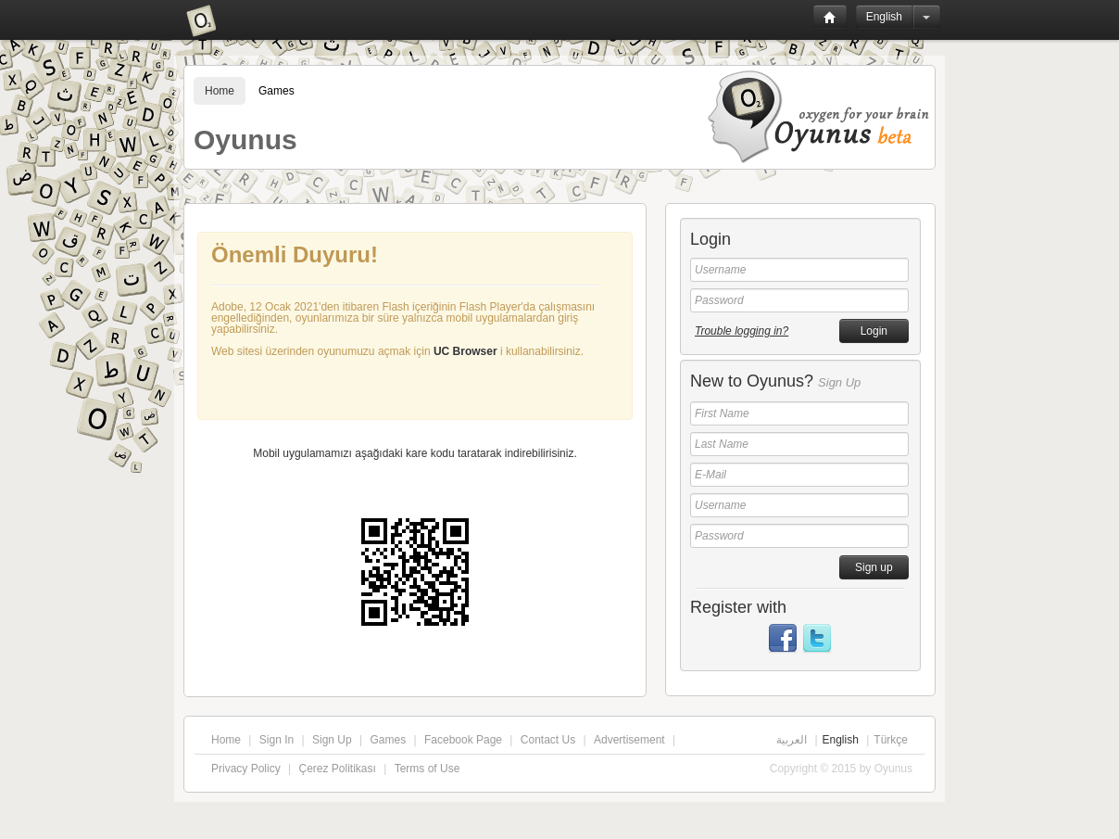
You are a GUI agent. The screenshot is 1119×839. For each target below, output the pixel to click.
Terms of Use (427, 768)
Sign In (276, 739)
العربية (791, 739)
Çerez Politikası (336, 768)
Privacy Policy (246, 768)
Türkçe (891, 739)
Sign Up (332, 739)
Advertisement (629, 739)
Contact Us (548, 739)
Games (276, 90)
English (884, 16)
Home (219, 90)
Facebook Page (463, 739)
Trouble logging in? (741, 330)
